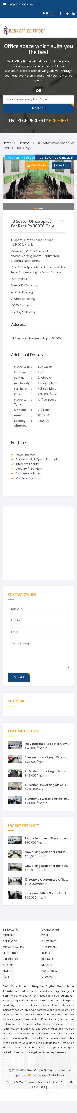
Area (17, 415)
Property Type (20, 402)
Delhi (44, 935)
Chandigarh (50, 930)
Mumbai (46, 965)
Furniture (20, 389)
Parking (19, 378)
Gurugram (49, 947)
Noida (7, 971)
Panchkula (49, 971)
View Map (61, 165)
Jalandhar (10, 959)
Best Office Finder (39, 1070)
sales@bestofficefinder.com (23, 4)
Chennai (8, 935)
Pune (6, 977)
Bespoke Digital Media (51, 1075)
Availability (22, 383)
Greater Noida (13, 947)
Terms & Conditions (20, 1082)
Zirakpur (47, 977)
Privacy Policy (47, 1082)
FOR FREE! (38, 120)
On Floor (20, 410)
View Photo (36, 165)
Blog (44, 1087)
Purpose (20, 372)
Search (38, 108)
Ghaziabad (48, 941)
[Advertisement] (37, 543)
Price (17, 394)
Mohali (8, 965)
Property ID (22, 367)
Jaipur (45, 953)
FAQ (35, 1087)
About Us (67, 1082)
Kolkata (47, 959)
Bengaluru (10, 930)
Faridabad (10, 941)
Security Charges (20, 423)
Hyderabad (11, 953)
